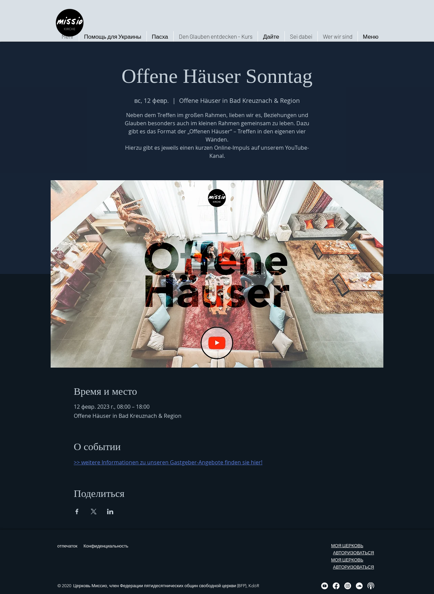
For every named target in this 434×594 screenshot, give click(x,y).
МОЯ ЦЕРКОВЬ (347, 545)
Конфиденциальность (106, 546)
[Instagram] (347, 585)
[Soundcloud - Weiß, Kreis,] (359, 585)
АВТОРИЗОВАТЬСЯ (353, 552)
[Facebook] (336, 585)
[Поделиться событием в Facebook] (77, 511)
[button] (337, 36)
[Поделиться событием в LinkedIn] (110, 511)
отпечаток (67, 546)
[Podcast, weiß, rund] (370, 585)
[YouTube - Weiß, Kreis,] (324, 585)
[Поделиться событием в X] (93, 511)
